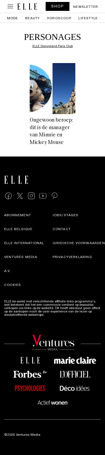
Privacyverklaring (72, 256)
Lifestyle (88, 17)
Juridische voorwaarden (79, 242)
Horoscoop (59, 17)
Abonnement (17, 214)
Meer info (52, 314)
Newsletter (85, 6)
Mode (12, 17)
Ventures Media (20, 256)
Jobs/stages (66, 214)
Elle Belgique (18, 228)
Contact (62, 228)
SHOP (57, 6)
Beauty (32, 17)
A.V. (7, 270)
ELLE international (24, 242)
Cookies (12, 284)
